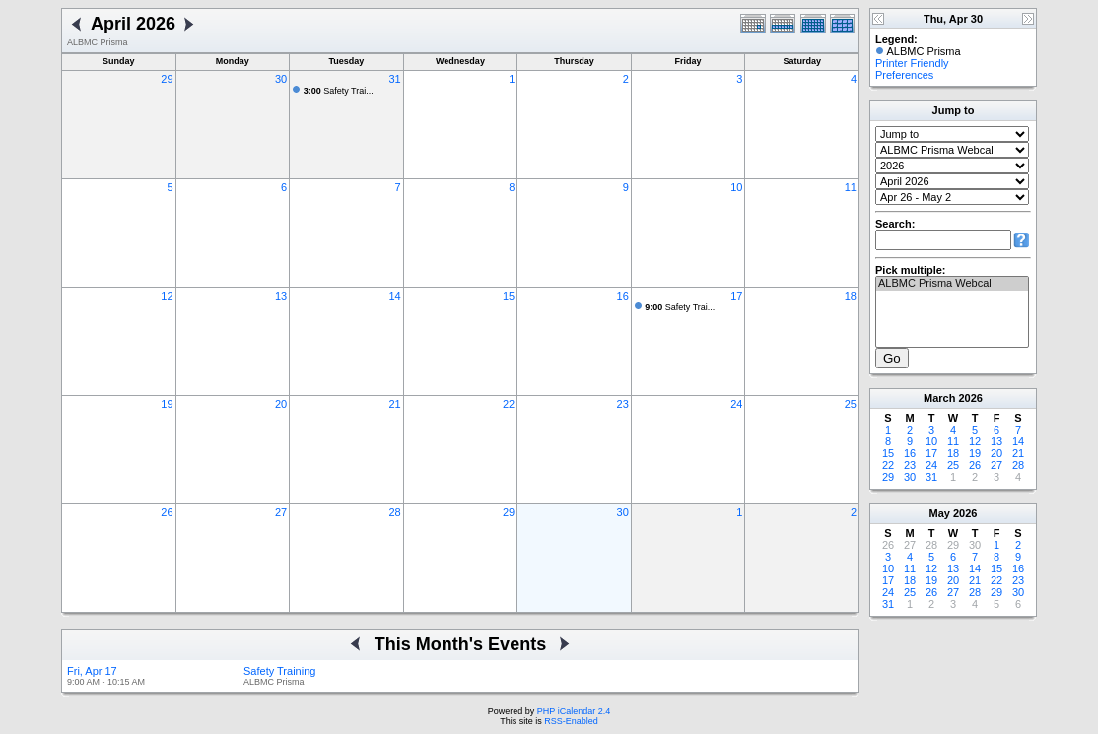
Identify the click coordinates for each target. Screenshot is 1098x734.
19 (166, 404)
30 (281, 79)
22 (509, 404)
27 (281, 512)
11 (851, 187)
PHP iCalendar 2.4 (573, 711)
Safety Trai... (339, 91)
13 (281, 295)
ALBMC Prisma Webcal (952, 284)
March (939, 398)
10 (736, 187)
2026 (970, 398)
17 (736, 295)
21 (394, 404)
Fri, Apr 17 (92, 671)
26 (166, 512)
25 (851, 404)
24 (736, 404)
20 (281, 404)
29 (166, 79)
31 (394, 79)
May (939, 513)
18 (851, 295)
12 (166, 295)
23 (623, 404)
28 (394, 512)
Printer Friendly (912, 63)
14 (394, 295)
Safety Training (279, 671)
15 (509, 295)
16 (623, 295)
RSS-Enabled (571, 721)
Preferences (904, 75)
